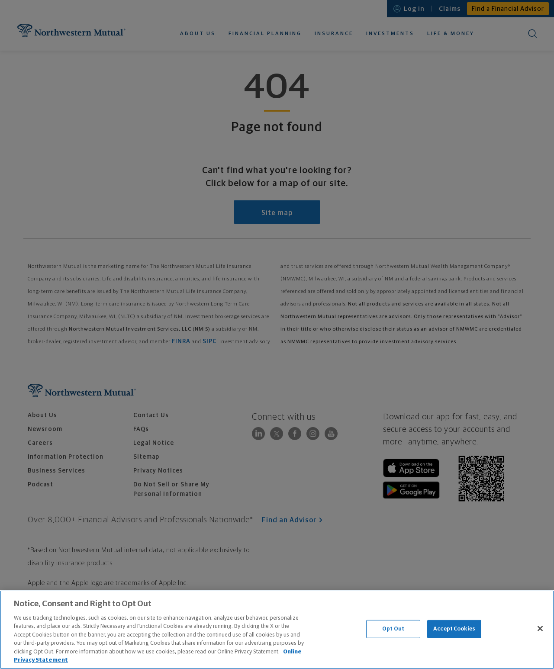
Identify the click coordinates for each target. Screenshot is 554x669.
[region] (277, 629)
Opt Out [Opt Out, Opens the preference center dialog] (393, 629)
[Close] (540, 628)
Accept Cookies (454, 629)
